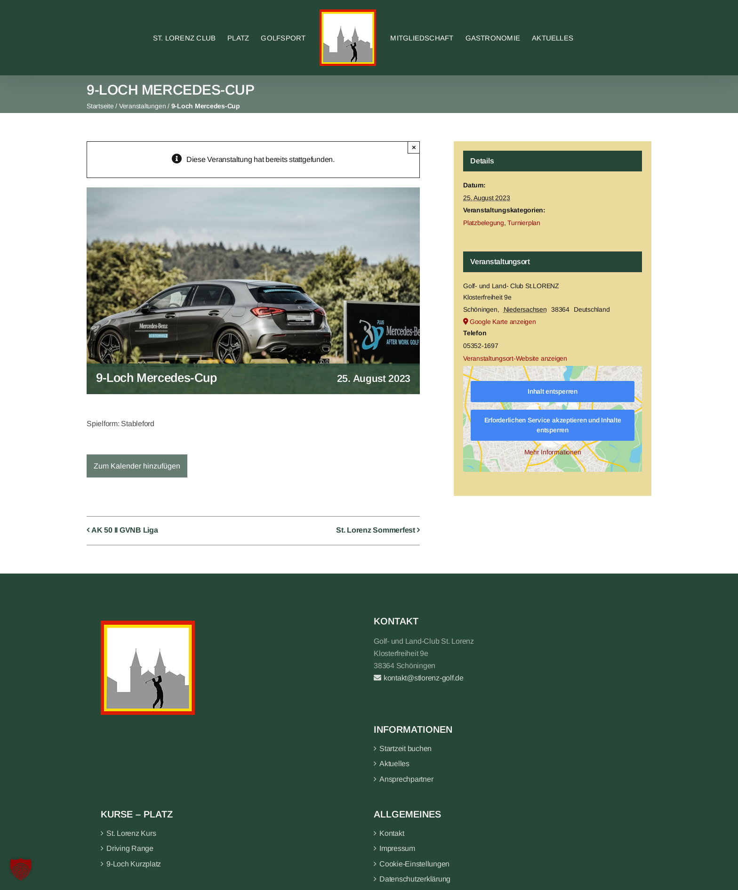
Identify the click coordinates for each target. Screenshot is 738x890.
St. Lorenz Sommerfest (375, 530)
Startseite (100, 106)
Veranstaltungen (142, 106)
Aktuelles (394, 764)
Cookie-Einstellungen (414, 864)
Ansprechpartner (406, 779)
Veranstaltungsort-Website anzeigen (515, 358)
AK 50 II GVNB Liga (124, 530)
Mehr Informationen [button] (552, 452)
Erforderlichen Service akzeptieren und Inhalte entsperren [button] (552, 425)
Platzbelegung (483, 223)
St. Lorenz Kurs (131, 833)
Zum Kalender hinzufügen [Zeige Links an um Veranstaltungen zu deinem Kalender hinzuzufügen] (137, 466)
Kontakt (391, 833)
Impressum (397, 848)
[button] (20, 869)
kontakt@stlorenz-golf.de (419, 678)
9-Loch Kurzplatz (133, 864)
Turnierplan (523, 223)
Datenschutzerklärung (414, 879)
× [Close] (414, 147)
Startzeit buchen (405, 748)
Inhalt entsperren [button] (553, 391)
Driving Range (129, 848)
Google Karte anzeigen (503, 321)
